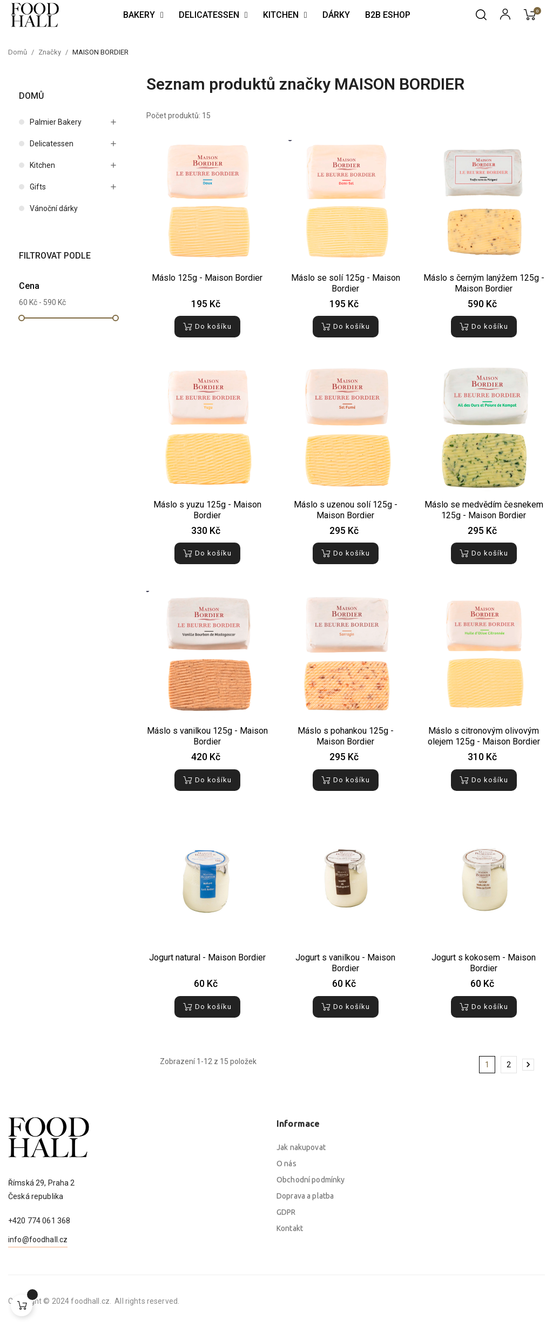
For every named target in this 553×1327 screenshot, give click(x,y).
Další (528, 1064)
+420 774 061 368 (39, 1266)
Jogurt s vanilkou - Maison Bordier (345, 962)
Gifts (38, 186)
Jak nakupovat (301, 1249)
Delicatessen (51, 143)
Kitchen (42, 165)
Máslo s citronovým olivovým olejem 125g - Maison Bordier (484, 736)
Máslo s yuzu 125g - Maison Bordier (207, 509)
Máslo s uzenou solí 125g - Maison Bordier (345, 509)
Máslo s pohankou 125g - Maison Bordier (346, 736)
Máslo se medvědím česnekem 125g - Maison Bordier (483, 509)
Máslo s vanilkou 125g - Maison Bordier (207, 736)
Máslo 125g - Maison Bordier (207, 278)
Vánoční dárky (54, 208)
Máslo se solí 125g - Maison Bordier (345, 283)
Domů (31, 96)
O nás (286, 1266)
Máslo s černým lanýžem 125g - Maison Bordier (483, 283)
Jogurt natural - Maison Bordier (207, 957)
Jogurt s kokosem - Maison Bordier (483, 962)
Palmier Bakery (56, 122)
